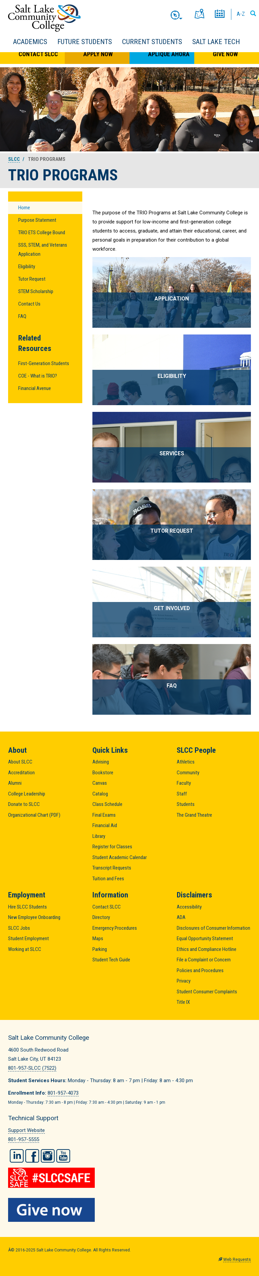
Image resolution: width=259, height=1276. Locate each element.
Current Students (152, 42)
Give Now (225, 54)
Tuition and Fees (108, 879)
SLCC (14, 159)
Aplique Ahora (169, 54)
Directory (101, 917)
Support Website (26, 1130)
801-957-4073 (63, 1093)
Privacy (184, 981)
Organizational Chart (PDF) (34, 815)
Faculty (184, 783)
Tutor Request (32, 279)
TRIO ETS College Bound (41, 232)
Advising (100, 762)
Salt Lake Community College (44, 18)
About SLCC (20, 762)
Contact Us (29, 304)
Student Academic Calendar (119, 857)
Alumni (15, 783)
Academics (30, 42)
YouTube (63, 1156)
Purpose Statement (37, 220)
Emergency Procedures (114, 928)
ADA (181, 917)
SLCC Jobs (19, 928)
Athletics (186, 762)
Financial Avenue (34, 388)
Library (98, 836)
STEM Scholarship (35, 291)
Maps (97, 938)
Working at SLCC (24, 949)
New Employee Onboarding (34, 917)
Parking (99, 949)
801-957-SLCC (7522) (32, 1068)
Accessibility (189, 907)
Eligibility (26, 266)
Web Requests (237, 1259)
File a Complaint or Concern (204, 960)
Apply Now (98, 54)
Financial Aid (104, 825)
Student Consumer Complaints (207, 992)
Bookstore (102, 773)
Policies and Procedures (200, 970)
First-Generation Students (43, 363)
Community (188, 773)
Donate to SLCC (24, 804)
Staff (182, 794)
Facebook (32, 1156)
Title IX (183, 1002)
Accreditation (21, 773)
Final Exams (104, 815)
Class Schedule (107, 804)
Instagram (48, 1156)
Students (186, 804)
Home (24, 208)
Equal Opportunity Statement (205, 938)
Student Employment (28, 938)
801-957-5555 (23, 1139)
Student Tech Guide (111, 960)
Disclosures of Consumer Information (213, 928)
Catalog (100, 794)
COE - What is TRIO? (37, 376)
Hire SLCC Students (27, 907)
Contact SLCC (38, 54)
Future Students (84, 42)
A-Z (241, 13)
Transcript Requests (111, 868)
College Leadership (26, 794)
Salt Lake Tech (216, 42)
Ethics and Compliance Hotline (206, 949)
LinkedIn (17, 1156)
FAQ (22, 316)
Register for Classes (112, 847)
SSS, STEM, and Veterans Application (42, 249)
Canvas (99, 783)
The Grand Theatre (194, 815)
